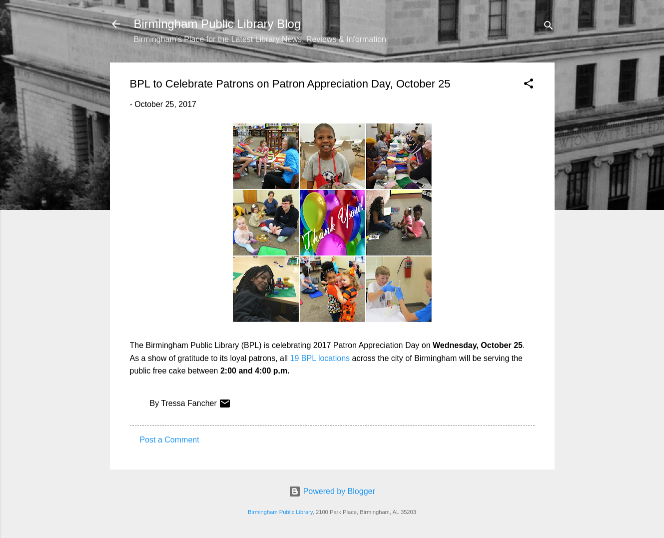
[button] (529, 85)
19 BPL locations (320, 358)
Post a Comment (169, 440)
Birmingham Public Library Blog (217, 23)
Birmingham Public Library (280, 512)
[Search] (549, 27)
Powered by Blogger (332, 491)
